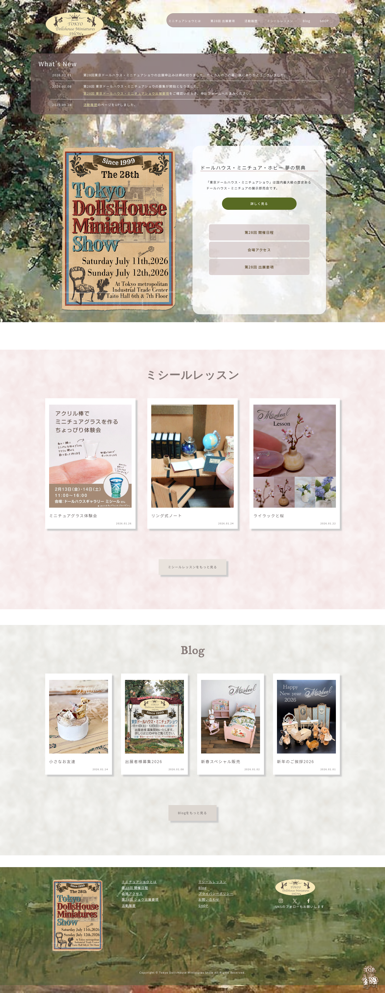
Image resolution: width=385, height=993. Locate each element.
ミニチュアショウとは (184, 21)
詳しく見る (259, 203)
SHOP (324, 21)
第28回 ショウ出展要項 (140, 899)
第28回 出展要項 (222, 21)
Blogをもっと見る (192, 812)
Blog (306, 21)
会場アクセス (259, 249)
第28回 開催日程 (259, 232)
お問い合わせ (209, 899)
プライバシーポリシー (216, 893)
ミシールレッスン (280, 21)
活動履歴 (251, 21)
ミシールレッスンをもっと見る (192, 567)
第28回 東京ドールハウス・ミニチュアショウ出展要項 (126, 93)
